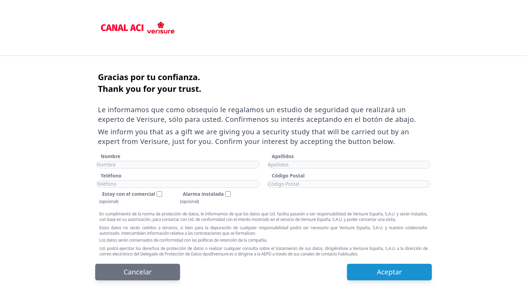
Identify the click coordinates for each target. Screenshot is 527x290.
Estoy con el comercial (128, 194)
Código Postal (288, 175)
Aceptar (389, 272)
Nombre (110, 156)
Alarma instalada (203, 194)
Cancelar (137, 272)
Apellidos (283, 156)
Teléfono (111, 175)
